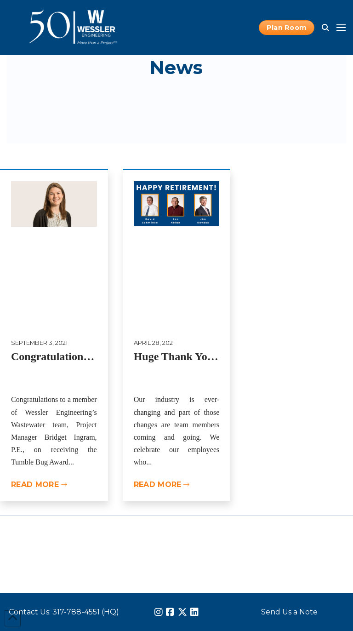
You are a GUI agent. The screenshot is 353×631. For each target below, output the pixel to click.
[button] (325, 27)
